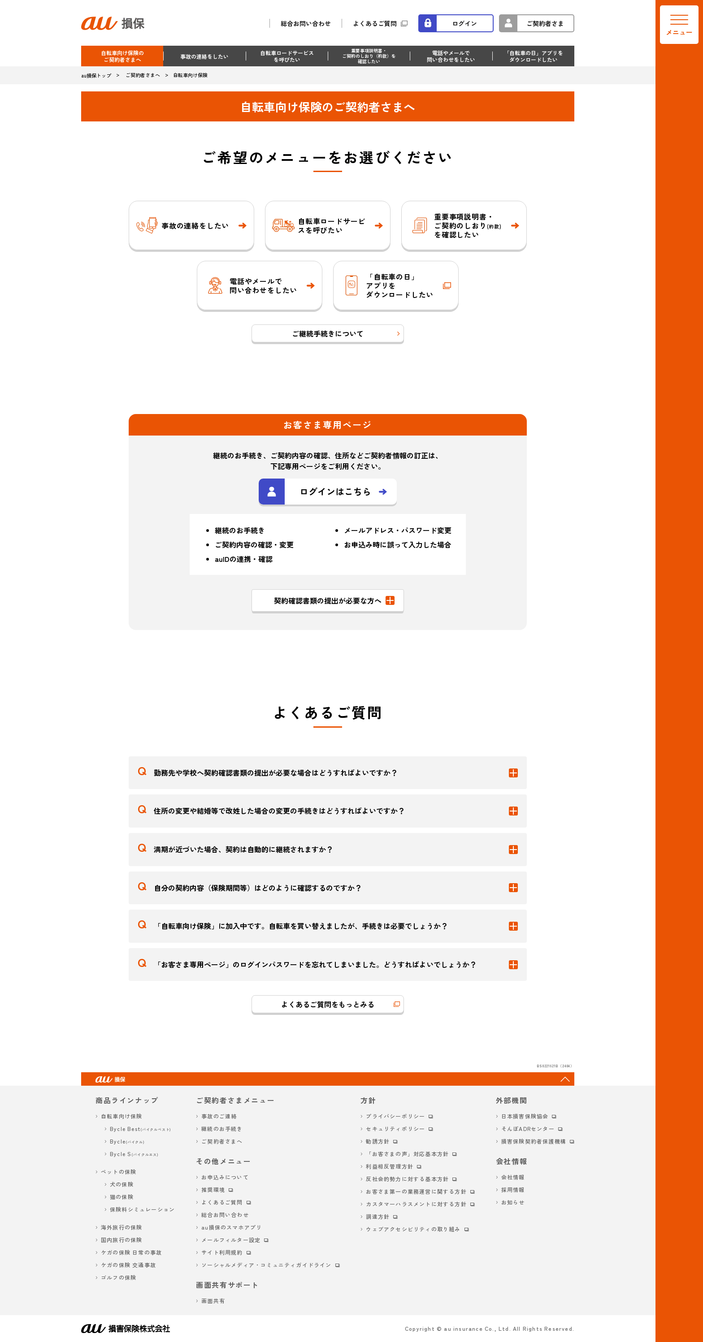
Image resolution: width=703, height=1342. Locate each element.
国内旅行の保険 (121, 1239)
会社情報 (513, 1177)
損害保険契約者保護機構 (533, 1141)
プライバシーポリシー (395, 1116)
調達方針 (378, 1216)
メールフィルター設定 (230, 1239)
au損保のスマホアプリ (231, 1227)
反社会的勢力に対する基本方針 (407, 1178)
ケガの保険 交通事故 (128, 1265)
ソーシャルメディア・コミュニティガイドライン (266, 1265)
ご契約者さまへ (222, 1141)
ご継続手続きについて (328, 333)
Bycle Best (140, 1128)
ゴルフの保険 (118, 1277)
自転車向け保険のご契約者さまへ (122, 56)
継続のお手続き (222, 1128)
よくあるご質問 (375, 23)
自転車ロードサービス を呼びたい (287, 56)
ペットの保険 (118, 1171)
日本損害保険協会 (525, 1116)
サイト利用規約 (222, 1252)
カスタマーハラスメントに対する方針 (416, 1204)
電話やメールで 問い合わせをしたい (451, 56)
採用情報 (513, 1189)
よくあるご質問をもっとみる (327, 1004)
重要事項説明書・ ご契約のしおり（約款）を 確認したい (369, 56)
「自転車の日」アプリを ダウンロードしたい (533, 56)
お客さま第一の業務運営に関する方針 (416, 1191)
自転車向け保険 (121, 1116)
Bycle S (134, 1153)
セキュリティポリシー (395, 1128)
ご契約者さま (545, 23)
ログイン (464, 23)
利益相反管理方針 (389, 1166)
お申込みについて (225, 1177)
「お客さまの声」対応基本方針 (407, 1153)
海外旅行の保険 (121, 1227)
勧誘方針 (378, 1141)
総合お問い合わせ (306, 23)
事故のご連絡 (219, 1116)
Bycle (127, 1141)
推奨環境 (213, 1189)
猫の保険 (122, 1196)
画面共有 (213, 1300)
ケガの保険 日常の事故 (131, 1252)
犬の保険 (122, 1184)
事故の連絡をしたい (204, 56)
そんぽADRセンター (528, 1128)
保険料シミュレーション (142, 1209)
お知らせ (513, 1202)
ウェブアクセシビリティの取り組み (413, 1229)
